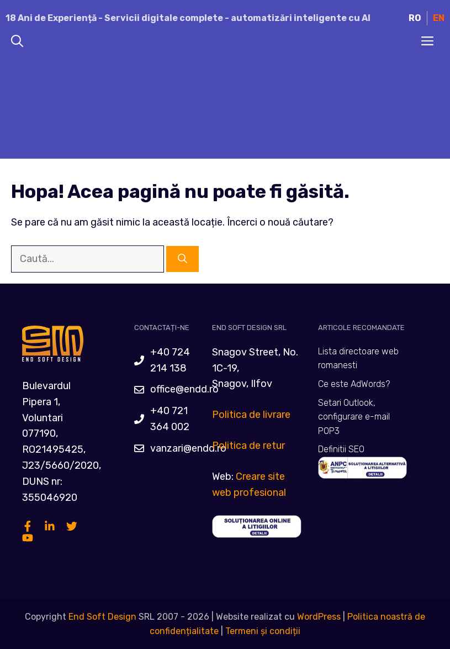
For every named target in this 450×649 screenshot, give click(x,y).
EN (438, 18)
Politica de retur (248, 445)
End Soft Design (102, 616)
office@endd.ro (184, 389)
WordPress (319, 616)
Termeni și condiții (262, 631)
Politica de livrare (251, 415)
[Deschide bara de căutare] (17, 42)
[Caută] (182, 259)
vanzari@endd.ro (188, 448)
